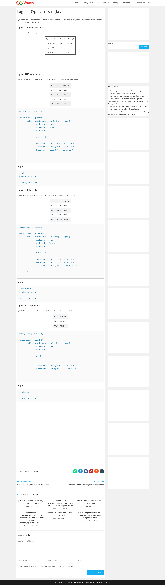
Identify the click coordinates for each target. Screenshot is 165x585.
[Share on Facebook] (86, 471)
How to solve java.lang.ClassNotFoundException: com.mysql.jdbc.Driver (60, 503)
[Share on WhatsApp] (75, 471)
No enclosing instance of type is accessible (90, 501)
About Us (107, 583)
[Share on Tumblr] (102, 471)
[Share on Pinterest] (91, 471)
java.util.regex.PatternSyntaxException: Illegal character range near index (90, 515)
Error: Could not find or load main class (60, 513)
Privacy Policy (84, 583)
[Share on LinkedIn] (80, 471)
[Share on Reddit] (96, 471)
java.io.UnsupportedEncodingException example (30, 501)
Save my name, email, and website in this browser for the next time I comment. (48, 566)
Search (110, 43)
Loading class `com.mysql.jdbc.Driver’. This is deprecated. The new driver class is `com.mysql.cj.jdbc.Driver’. (30, 517)
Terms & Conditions (96, 583)
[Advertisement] (60, 61)
